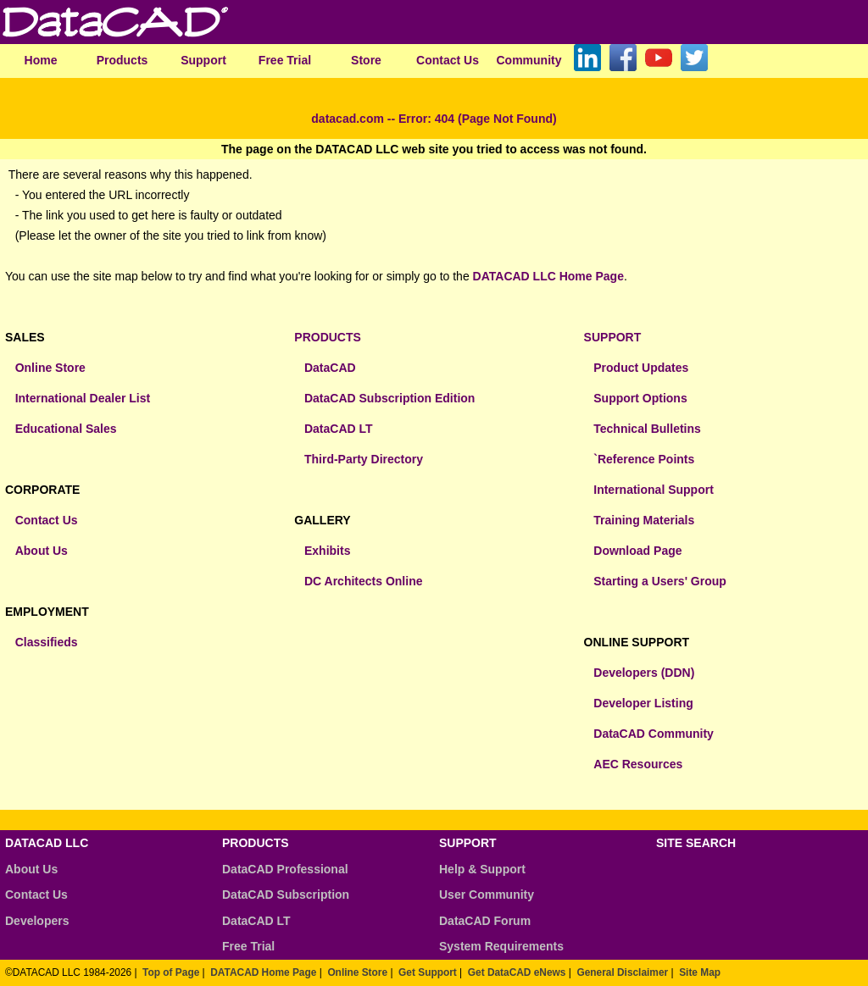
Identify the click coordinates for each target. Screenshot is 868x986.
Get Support (427, 972)
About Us (41, 550)
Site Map (700, 972)
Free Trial (285, 60)
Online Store (50, 367)
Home (41, 60)
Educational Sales (66, 428)
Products (122, 60)
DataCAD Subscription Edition (389, 398)
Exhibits (327, 550)
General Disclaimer (622, 972)
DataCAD (330, 367)
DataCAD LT (338, 428)
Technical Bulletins (647, 428)
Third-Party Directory (363, 459)
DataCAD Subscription (285, 894)
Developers (37, 921)
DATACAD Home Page (263, 972)
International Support (653, 489)
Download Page (637, 550)
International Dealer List (82, 398)
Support (203, 60)
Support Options (640, 398)
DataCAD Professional (285, 869)
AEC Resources (637, 764)
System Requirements (501, 946)
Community (529, 60)
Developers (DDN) (643, 672)
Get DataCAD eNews (517, 972)
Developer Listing (643, 703)
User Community (486, 894)
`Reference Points (643, 459)
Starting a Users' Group (659, 581)
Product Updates (640, 367)
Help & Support (482, 869)
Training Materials (643, 520)
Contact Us (447, 60)
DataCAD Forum (485, 921)
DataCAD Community (653, 733)
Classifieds (46, 642)
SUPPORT (613, 337)
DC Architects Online (363, 581)
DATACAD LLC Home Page (548, 276)
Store (366, 60)
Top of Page (170, 972)
